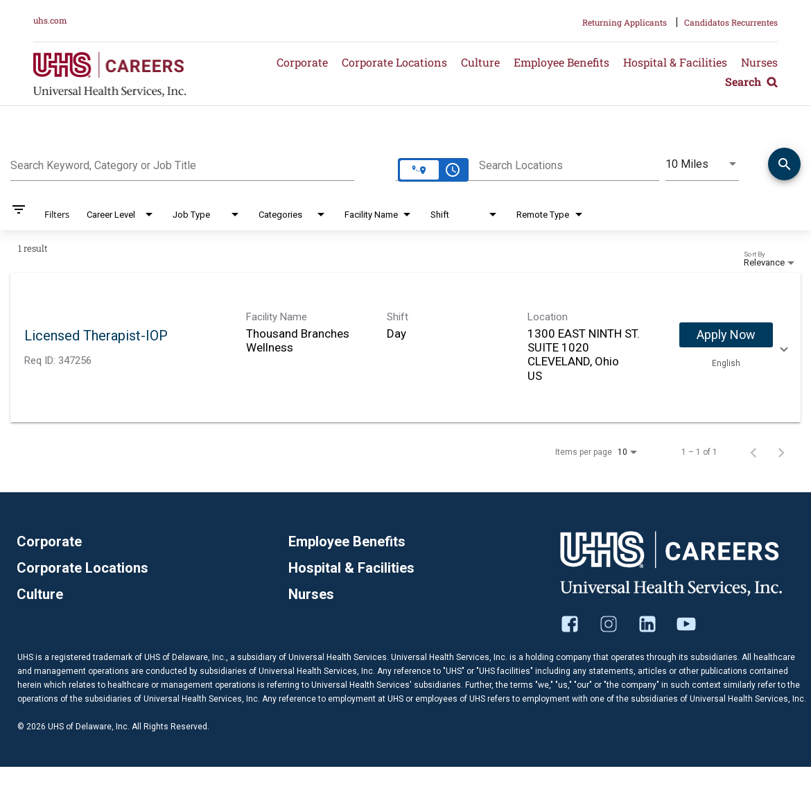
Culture (480, 62)
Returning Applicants (624, 22)
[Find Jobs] (784, 166)
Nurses (759, 62)
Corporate (302, 62)
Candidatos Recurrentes (731, 22)
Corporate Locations (394, 62)
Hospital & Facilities (675, 62)
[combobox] (182, 163)
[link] (405, 347)
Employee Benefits (561, 62)
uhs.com (50, 20)
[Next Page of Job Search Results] (781, 452)
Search (751, 81)
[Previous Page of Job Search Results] (753, 452)
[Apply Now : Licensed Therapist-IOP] (726, 334)
